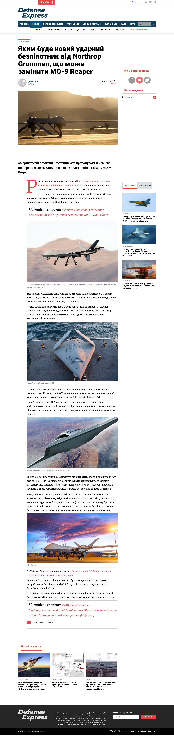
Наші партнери (105, 30)
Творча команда (53, 30)
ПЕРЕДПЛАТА (142, 741)
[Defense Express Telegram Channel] (155, 2)
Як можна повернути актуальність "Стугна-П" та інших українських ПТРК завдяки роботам (138, 285)
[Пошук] (154, 24)
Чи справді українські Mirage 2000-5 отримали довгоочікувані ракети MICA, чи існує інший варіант (138, 218)
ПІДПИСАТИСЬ (148, 727)
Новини (27, 42)
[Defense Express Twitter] (150, 2)
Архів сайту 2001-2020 (140, 30)
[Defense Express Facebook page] (142, 2)
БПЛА (34, 632)
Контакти (120, 30)
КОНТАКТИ (152, 741)
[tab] (130, 185)
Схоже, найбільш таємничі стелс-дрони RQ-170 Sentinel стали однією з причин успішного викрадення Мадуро (101, 695)
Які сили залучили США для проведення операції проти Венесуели (65, 694)
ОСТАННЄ (130, 185)
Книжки (92, 30)
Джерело (33, 81)
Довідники (80, 30)
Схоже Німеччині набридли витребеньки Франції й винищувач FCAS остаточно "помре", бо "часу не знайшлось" (138, 252)
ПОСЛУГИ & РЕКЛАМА (128, 741)
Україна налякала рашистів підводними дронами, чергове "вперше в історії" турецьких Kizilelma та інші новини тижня (32, 695)
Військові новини (44, 632)
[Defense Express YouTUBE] (146, 2)
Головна (21, 42)
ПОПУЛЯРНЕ (145, 185)
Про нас (38, 30)
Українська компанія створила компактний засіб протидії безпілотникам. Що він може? (73, 214)
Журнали (68, 30)
